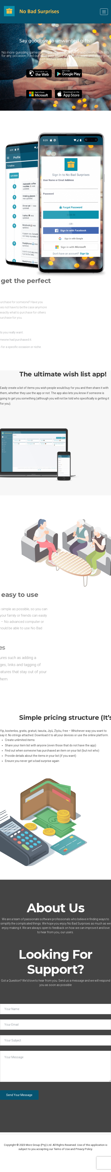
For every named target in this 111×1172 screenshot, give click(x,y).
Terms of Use (62, 1149)
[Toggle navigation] (104, 12)
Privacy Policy (84, 1149)
